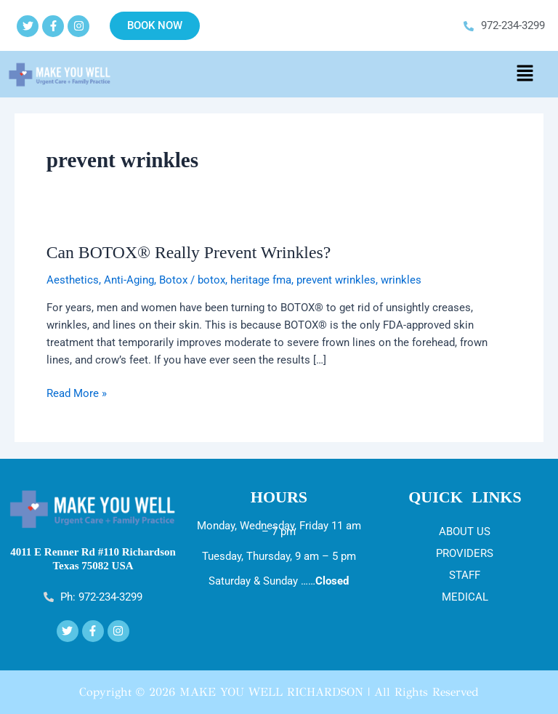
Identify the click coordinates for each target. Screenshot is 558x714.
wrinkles (401, 279)
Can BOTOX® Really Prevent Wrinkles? (188, 252)
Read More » (76, 392)
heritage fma (260, 279)
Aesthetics (72, 279)
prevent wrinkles (336, 279)
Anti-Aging (129, 279)
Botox (173, 279)
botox (211, 279)
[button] (524, 74)
